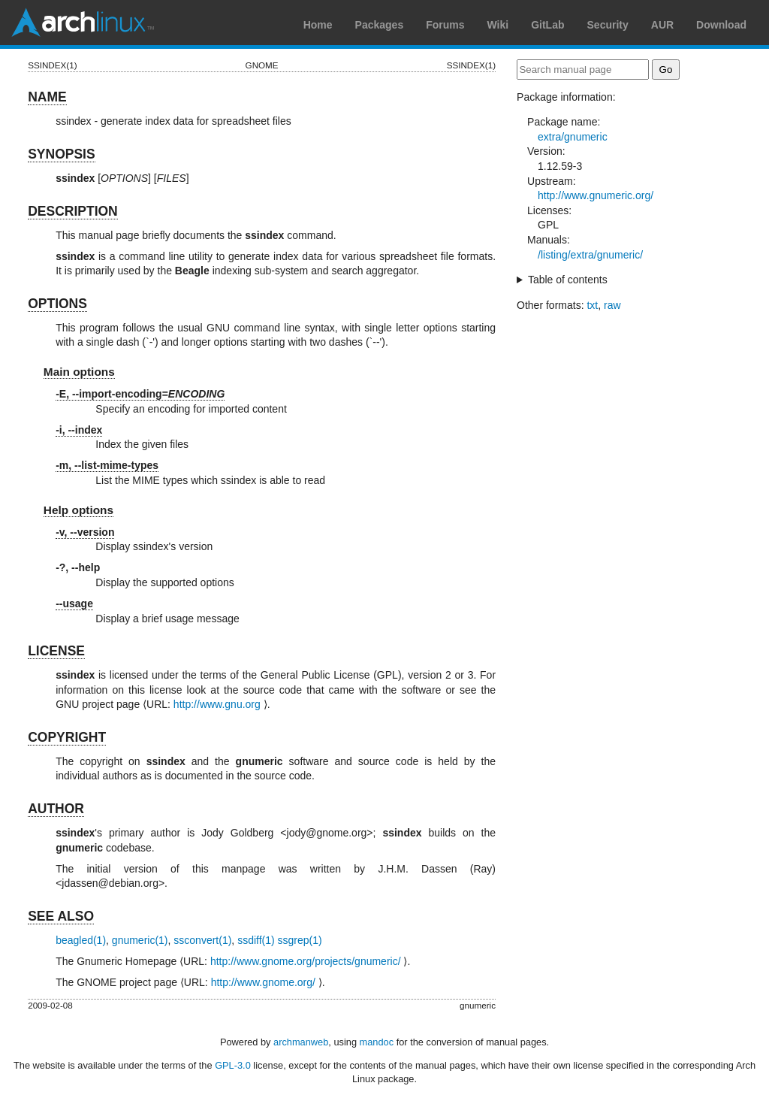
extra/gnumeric (573, 137)
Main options (79, 371)
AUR (662, 25)
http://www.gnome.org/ (263, 982)
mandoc (377, 1042)
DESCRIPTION (73, 211)
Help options (78, 510)
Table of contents (568, 280)
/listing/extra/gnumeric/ (590, 255)
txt (592, 305)
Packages (379, 25)
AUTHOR (56, 808)
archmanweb (300, 1042)
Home (318, 25)
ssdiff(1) (256, 940)
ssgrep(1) (300, 940)
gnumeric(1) (140, 940)
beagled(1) (81, 940)
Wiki (498, 25)
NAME (47, 96)
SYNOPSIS (61, 154)
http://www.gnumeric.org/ (595, 195)
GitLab (547, 25)
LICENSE (56, 650)
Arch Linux (82, 23)
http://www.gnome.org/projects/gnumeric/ (305, 961)
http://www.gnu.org (217, 704)
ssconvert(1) (202, 940)
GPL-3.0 (233, 1065)
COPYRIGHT (67, 737)
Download (721, 25)
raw (612, 305)
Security (608, 25)
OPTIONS (57, 303)
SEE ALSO (61, 916)
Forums (445, 25)
